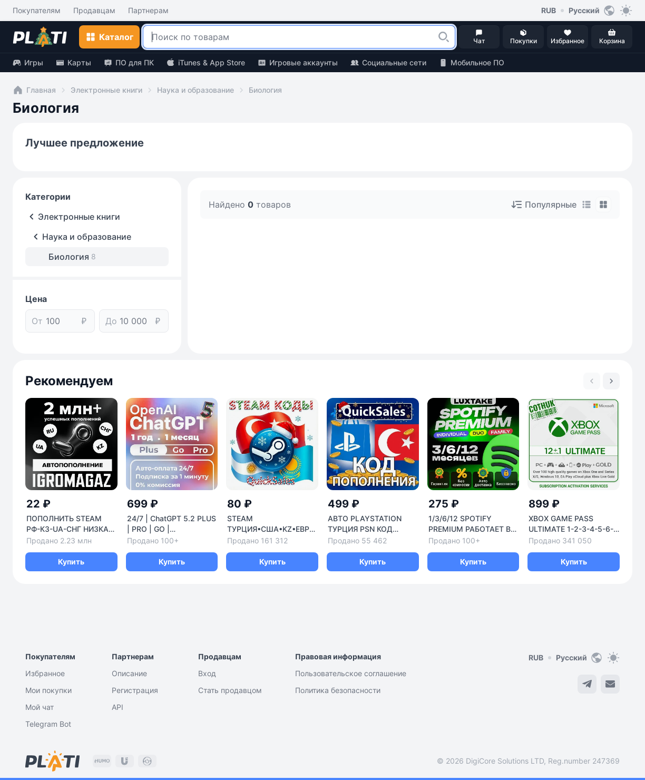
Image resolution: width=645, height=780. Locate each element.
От (37, 321)
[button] (443, 36)
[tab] (586, 204)
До (111, 321)
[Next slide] (611, 381)
